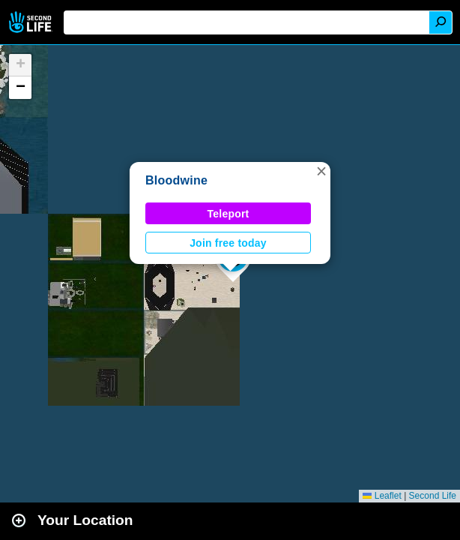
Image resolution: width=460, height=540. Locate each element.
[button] (321, 171)
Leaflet (382, 495)
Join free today (228, 243)
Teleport (228, 214)
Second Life (31, 22)
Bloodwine (176, 180)
